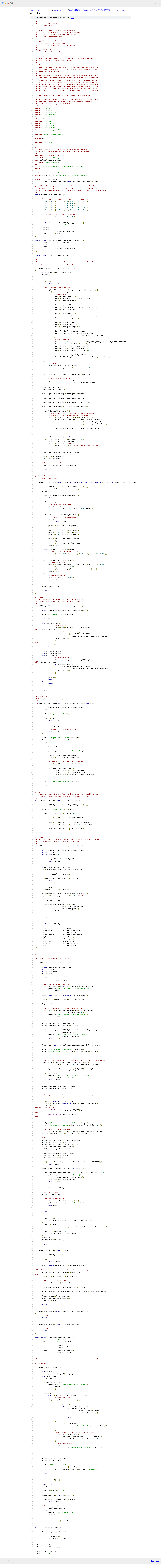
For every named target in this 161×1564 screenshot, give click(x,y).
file (72, 18)
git (50, 10)
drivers (117, 10)
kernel (45, 10)
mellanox (58, 10)
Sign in (157, 3)
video (124, 10)
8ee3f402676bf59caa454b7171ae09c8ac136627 (89, 10)
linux (32, 10)
